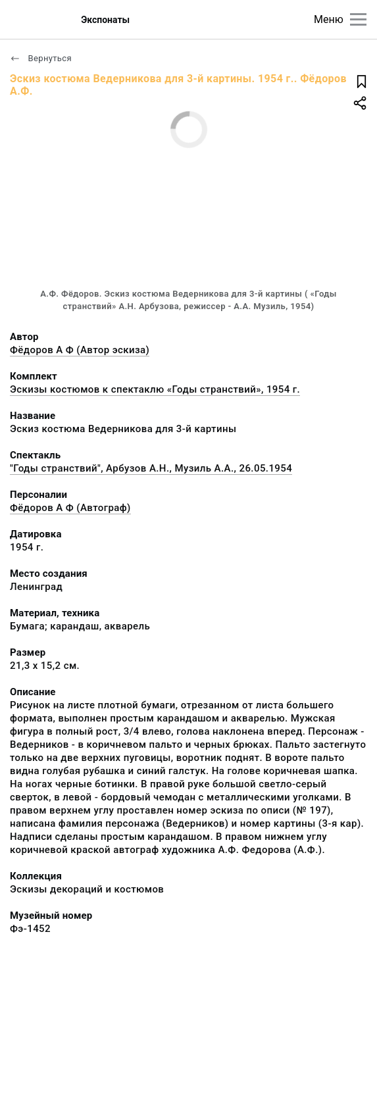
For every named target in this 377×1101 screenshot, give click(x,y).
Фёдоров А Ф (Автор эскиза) (79, 350)
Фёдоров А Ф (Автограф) (70, 508)
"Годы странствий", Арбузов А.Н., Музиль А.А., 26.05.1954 (151, 468)
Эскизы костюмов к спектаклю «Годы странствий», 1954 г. (155, 389)
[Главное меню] (358, 19)
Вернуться (41, 58)
